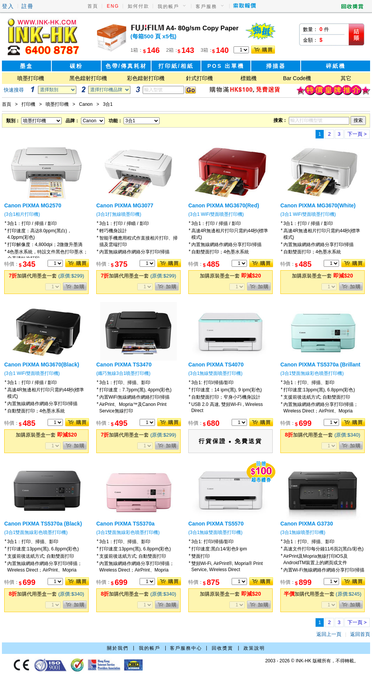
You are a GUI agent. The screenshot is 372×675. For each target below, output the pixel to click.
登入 (8, 6)
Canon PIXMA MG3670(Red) (223, 205)
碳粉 (76, 66)
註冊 (27, 6)
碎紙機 (336, 66)
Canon (85, 104)
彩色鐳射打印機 (146, 78)
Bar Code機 (297, 78)
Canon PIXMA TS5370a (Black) (43, 524)
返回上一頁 (328, 634)
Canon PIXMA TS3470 (123, 364)
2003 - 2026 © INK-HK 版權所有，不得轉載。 (312, 661)
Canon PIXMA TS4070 (216, 364)
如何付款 (138, 6)
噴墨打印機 (30, 78)
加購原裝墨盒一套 (230, 276)
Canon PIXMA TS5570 (216, 524)
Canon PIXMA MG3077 (124, 205)
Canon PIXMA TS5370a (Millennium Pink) (125, 527)
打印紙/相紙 (176, 66)
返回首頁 (360, 634)
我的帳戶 (168, 6)
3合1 (107, 104)
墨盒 (26, 66)
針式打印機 (199, 78)
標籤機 (248, 78)
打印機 (28, 104)
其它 (346, 78)
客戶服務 (206, 6)
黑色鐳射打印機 (88, 78)
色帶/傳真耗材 (126, 66)
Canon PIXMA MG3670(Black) (41, 364)
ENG (113, 6)
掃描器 (276, 66)
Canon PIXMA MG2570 (32, 205)
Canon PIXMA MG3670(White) (318, 205)
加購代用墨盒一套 (46, 276)
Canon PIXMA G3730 (306, 524)
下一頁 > (357, 134)
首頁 (92, 6)
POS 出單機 (225, 66)
